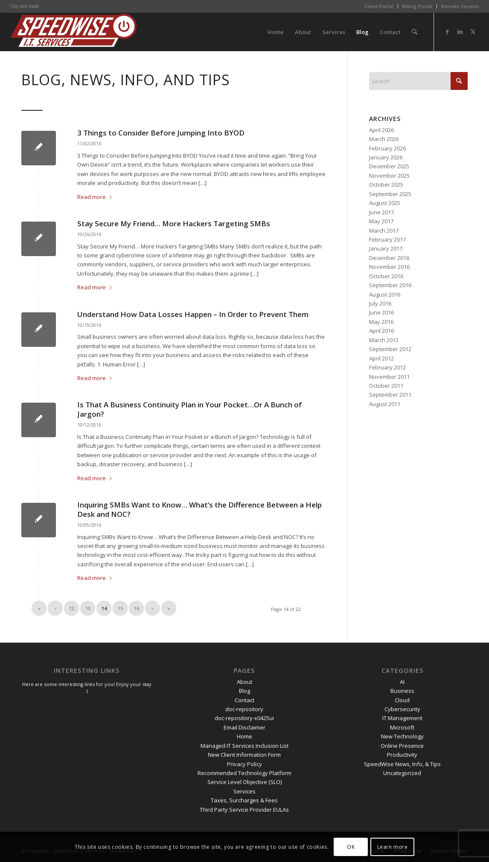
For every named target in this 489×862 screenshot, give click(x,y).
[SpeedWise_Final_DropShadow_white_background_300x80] (74, 32)
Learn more (392, 846)
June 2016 (381, 312)
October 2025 (386, 184)
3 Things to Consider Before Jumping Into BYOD (160, 133)
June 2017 (381, 212)
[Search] (414, 32)
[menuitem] (379, 6)
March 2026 (384, 139)
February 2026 (387, 148)
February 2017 (387, 239)
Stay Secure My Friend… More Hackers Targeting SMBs (173, 223)
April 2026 (381, 130)
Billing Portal (417, 6)
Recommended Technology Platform (244, 773)
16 (136, 608)
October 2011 (386, 385)
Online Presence (402, 746)
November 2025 (389, 175)
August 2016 (384, 294)
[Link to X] (472, 31)
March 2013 (384, 340)
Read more (95, 197)
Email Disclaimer (244, 727)
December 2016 (389, 258)
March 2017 (384, 230)
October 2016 (386, 276)
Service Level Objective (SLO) (244, 782)
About (244, 682)
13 (87, 608)
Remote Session (460, 6)
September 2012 (390, 349)
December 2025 (389, 166)
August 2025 (384, 203)
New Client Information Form (244, 754)
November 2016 (389, 267)
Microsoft (402, 727)
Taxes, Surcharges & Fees (244, 800)
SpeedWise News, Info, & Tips (402, 764)
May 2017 (381, 221)
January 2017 (385, 248)
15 (120, 608)
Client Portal (379, 6)
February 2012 (387, 367)
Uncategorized (402, 773)
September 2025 (390, 194)
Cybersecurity (402, 709)
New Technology (402, 736)
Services (244, 791)
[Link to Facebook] (447, 31)
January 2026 (385, 157)
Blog (244, 691)
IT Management (402, 718)
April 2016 (381, 330)
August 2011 (384, 404)
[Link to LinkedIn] (460, 31)
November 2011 (389, 377)
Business (402, 691)
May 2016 (381, 322)
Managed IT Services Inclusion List (244, 746)
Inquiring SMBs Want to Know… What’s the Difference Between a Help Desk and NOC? (199, 509)
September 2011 (390, 394)
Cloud (402, 700)
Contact (244, 700)
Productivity (402, 754)
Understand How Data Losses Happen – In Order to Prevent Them (193, 314)
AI (402, 682)
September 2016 (390, 285)
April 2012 (381, 358)
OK (351, 846)
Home (244, 736)
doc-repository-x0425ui (244, 718)
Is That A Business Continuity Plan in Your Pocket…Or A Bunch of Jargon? (189, 409)
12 (71, 608)
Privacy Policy (244, 764)
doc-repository (244, 709)
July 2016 (380, 303)
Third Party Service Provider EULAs (244, 809)
